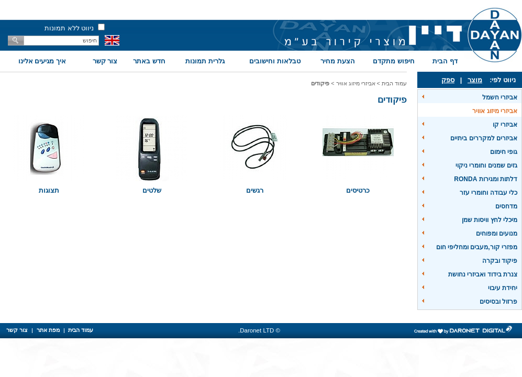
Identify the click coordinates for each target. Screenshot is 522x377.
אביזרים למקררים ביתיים (483, 138)
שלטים (151, 190)
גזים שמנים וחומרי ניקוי (486, 165)
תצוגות (49, 190)
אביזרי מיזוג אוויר (494, 111)
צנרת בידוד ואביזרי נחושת (482, 274)
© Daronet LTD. (259, 330)
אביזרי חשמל (499, 97)
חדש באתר (149, 61)
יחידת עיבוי (502, 288)
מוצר (475, 80)
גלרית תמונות (205, 61)
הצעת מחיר (337, 61)
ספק (447, 80)
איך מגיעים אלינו (42, 61)
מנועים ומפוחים (496, 233)
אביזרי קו (505, 124)
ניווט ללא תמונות (69, 28)
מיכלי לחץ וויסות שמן (489, 220)
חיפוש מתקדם (394, 61)
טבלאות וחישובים (275, 61)
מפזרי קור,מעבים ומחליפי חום (476, 247)
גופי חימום (503, 152)
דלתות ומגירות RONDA (485, 179)
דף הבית (445, 61)
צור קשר (105, 61)
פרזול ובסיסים (498, 301)
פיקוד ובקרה (499, 260)
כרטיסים (358, 190)
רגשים (254, 190)
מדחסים (506, 206)
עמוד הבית (394, 83)
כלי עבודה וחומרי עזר (488, 192)
